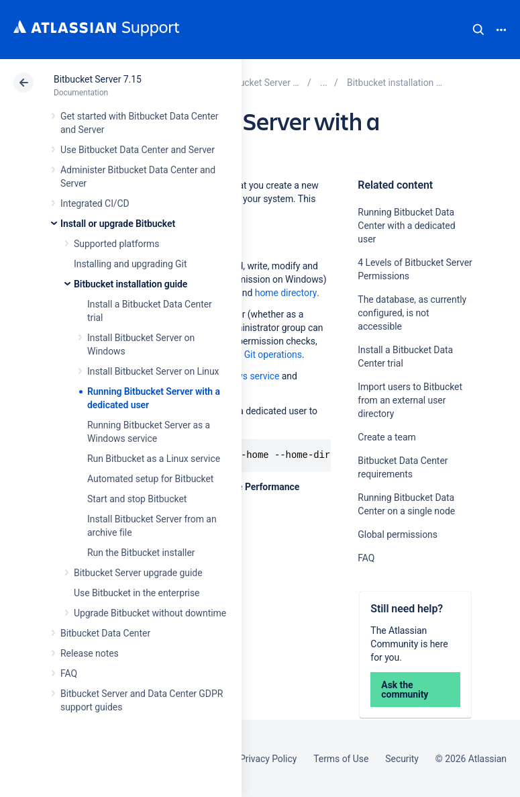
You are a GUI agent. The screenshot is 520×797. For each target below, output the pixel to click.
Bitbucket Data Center (105, 633)
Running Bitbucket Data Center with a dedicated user (406, 225)
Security (402, 758)
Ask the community (404, 689)
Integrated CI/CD (94, 203)
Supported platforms (116, 243)
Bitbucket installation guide (130, 284)
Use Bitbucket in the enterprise (136, 593)
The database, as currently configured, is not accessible (412, 313)
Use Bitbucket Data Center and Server (137, 149)
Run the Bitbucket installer (141, 552)
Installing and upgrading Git (130, 264)
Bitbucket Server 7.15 (98, 79)
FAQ (68, 673)
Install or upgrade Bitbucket (117, 223)
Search (478, 29)
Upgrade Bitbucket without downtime (150, 613)
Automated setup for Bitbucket (150, 478)
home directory (286, 292)
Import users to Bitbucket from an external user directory (410, 400)
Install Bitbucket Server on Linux (153, 371)
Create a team (386, 437)
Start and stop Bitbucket (137, 499)
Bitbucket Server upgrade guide (138, 572)
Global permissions (397, 534)
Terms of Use (340, 758)
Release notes (89, 653)
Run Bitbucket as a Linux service (153, 458)
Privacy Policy (268, 758)
